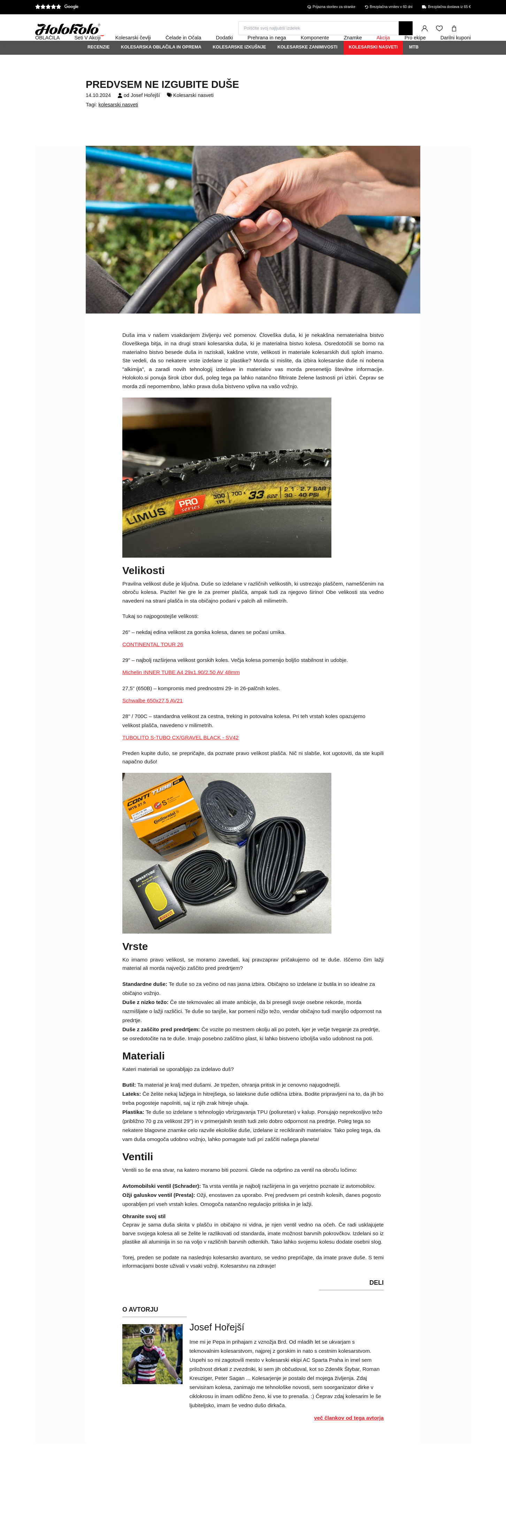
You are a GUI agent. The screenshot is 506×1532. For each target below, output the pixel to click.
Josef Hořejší (145, 114)
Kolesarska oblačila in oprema (161, 65)
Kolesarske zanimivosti (307, 65)
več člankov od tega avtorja (349, 1437)
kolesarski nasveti (118, 123)
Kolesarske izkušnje (239, 65)
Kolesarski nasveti (373, 65)
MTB (414, 65)
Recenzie (98, 65)
